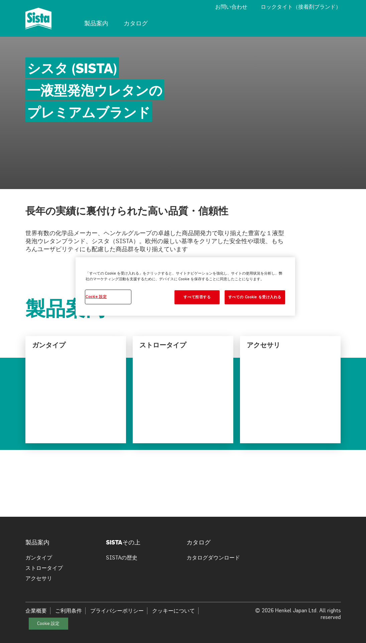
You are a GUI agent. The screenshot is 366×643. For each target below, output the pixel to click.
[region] (185, 286)
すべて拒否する (197, 297)
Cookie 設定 (48, 623)
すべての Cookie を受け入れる (254, 297)
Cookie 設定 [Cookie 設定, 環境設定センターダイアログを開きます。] (96, 296)
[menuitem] (96, 24)
